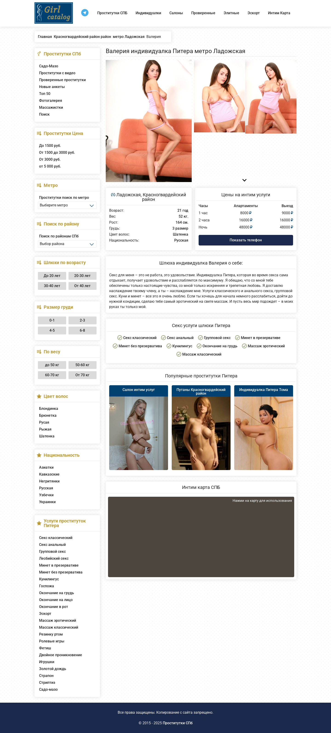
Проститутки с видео (57, 73)
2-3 (82, 320)
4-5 (52, 330)
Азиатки (46, 467)
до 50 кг (52, 365)
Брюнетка (48, 415)
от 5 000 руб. (50, 166)
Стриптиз (47, 682)
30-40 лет (52, 286)
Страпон (46, 675)
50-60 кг (82, 365)
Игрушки (46, 662)
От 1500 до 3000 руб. (57, 152)
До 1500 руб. (50, 145)
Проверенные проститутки (62, 80)
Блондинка (48, 408)
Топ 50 (44, 93)
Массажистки (51, 107)
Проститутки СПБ (112, 13)
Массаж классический (58, 627)
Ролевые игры (51, 641)
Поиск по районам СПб (59, 236)
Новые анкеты (52, 87)
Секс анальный (52, 544)
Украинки (47, 502)
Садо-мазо (48, 689)
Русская (46, 488)
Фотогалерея (50, 100)
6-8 (82, 330)
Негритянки (49, 481)
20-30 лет (82, 276)
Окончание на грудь (56, 593)
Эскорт (254, 13)
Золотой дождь (52, 669)
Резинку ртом (51, 634)
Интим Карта (279, 13)
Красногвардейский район (164, 197)
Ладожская (128, 194)
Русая (44, 422)
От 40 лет (82, 286)
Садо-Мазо (48, 66)
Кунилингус (49, 579)
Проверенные (203, 13)
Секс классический (55, 538)
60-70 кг (52, 375)
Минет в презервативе (59, 565)
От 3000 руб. (49, 159)
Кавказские (49, 474)
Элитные (231, 13)
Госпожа (46, 586)
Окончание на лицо (56, 600)
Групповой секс (52, 551)
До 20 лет (52, 276)
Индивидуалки (148, 13)
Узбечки (46, 495)
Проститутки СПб (178, 723)
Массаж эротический (57, 620)
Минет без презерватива (61, 572)
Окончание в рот (53, 607)
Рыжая (45, 429)
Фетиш (45, 648)
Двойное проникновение (60, 655)
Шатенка (46, 436)
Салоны (176, 13)
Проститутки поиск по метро (64, 197)
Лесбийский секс (53, 558)
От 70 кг (82, 375)
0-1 (52, 320)
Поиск (44, 114)
